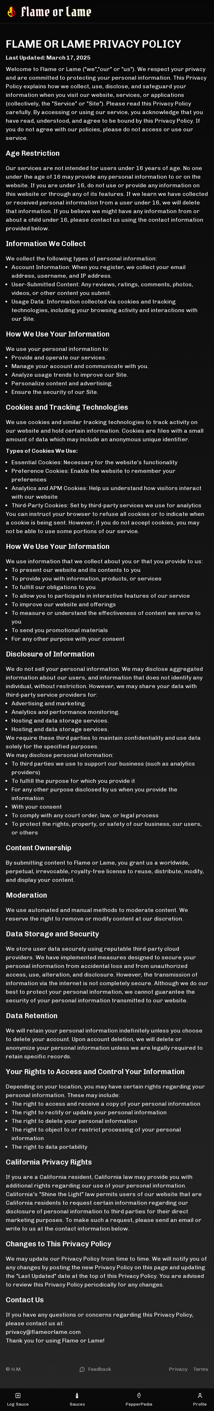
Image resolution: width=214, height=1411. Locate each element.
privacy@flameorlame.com (43, 1331)
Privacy (178, 1369)
